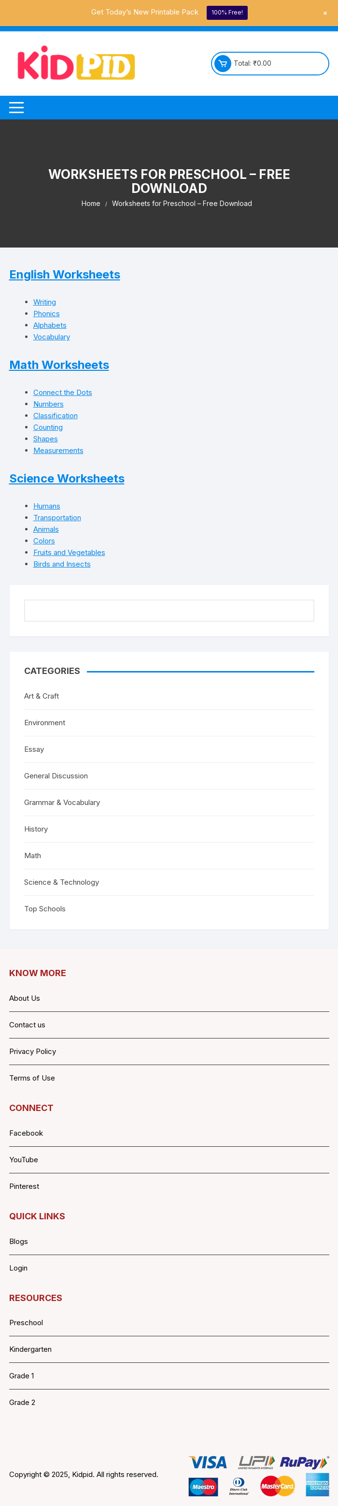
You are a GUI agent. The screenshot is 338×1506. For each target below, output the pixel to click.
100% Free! (227, 12)
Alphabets (50, 325)
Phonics (46, 313)
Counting (48, 427)
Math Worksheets (59, 365)
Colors (44, 540)
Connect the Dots (62, 392)
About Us (24, 998)
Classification (55, 415)
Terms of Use (32, 1077)
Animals (46, 529)
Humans (46, 506)
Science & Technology (61, 882)
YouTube (23, 1159)
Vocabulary (51, 336)
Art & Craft (41, 696)
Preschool (26, 1322)
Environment (44, 722)
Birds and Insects (62, 564)
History (36, 828)
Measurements (58, 450)
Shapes (45, 438)
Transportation (57, 517)
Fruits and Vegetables (69, 552)
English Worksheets (64, 274)
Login (18, 1267)
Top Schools (45, 908)
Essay (34, 749)
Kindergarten (30, 1349)
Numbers (48, 404)
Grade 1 (21, 1375)
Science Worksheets (67, 478)
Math (32, 855)
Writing (44, 302)
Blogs (18, 1241)
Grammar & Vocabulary (62, 802)
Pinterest (24, 1186)
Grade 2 (22, 1402)
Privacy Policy (32, 1051)
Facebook (26, 1133)
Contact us (27, 1024)
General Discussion (56, 775)
